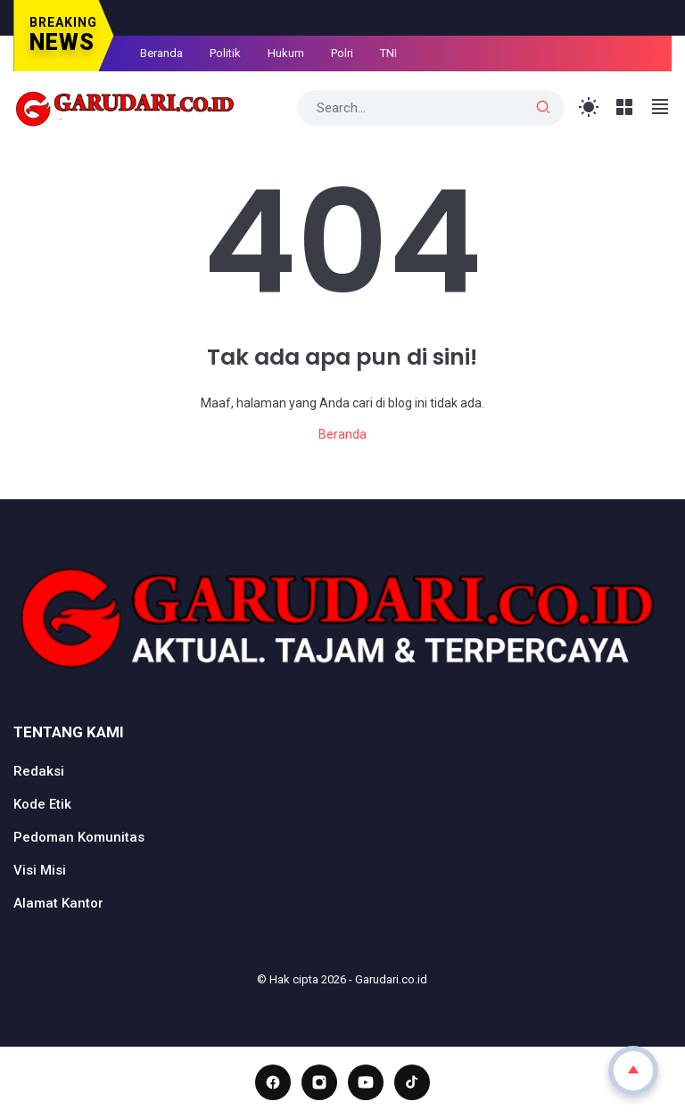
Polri (342, 53)
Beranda (161, 53)
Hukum (286, 53)
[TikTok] (412, 1082)
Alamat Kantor (58, 903)
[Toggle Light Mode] (589, 107)
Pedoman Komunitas (78, 837)
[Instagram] (319, 1082)
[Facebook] (273, 1082)
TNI (388, 53)
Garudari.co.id (391, 979)
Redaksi (38, 771)
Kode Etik (42, 804)
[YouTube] (366, 1082)
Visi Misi (39, 870)
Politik (225, 53)
